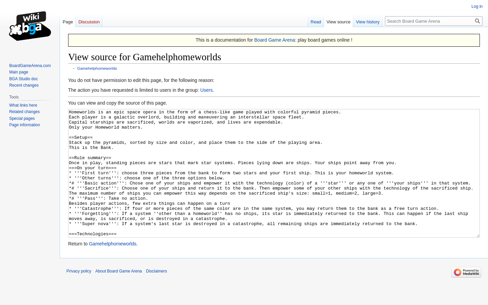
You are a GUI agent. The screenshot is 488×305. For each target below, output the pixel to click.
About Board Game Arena (118, 296)
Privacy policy (78, 296)
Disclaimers (156, 296)
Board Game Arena (274, 40)
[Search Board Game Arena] (434, 21)
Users (206, 90)
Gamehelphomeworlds (97, 68)
